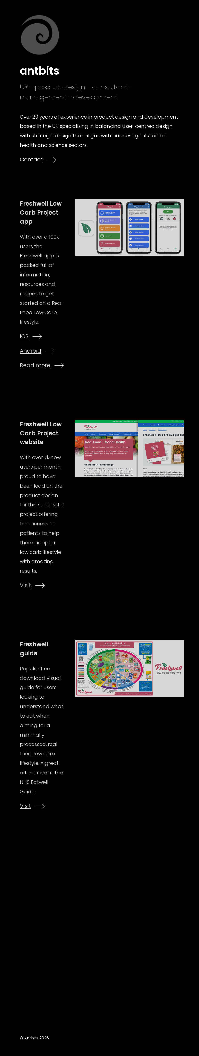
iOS (24, 336)
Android (30, 351)
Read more (35, 365)
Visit (25, 585)
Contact (31, 159)
